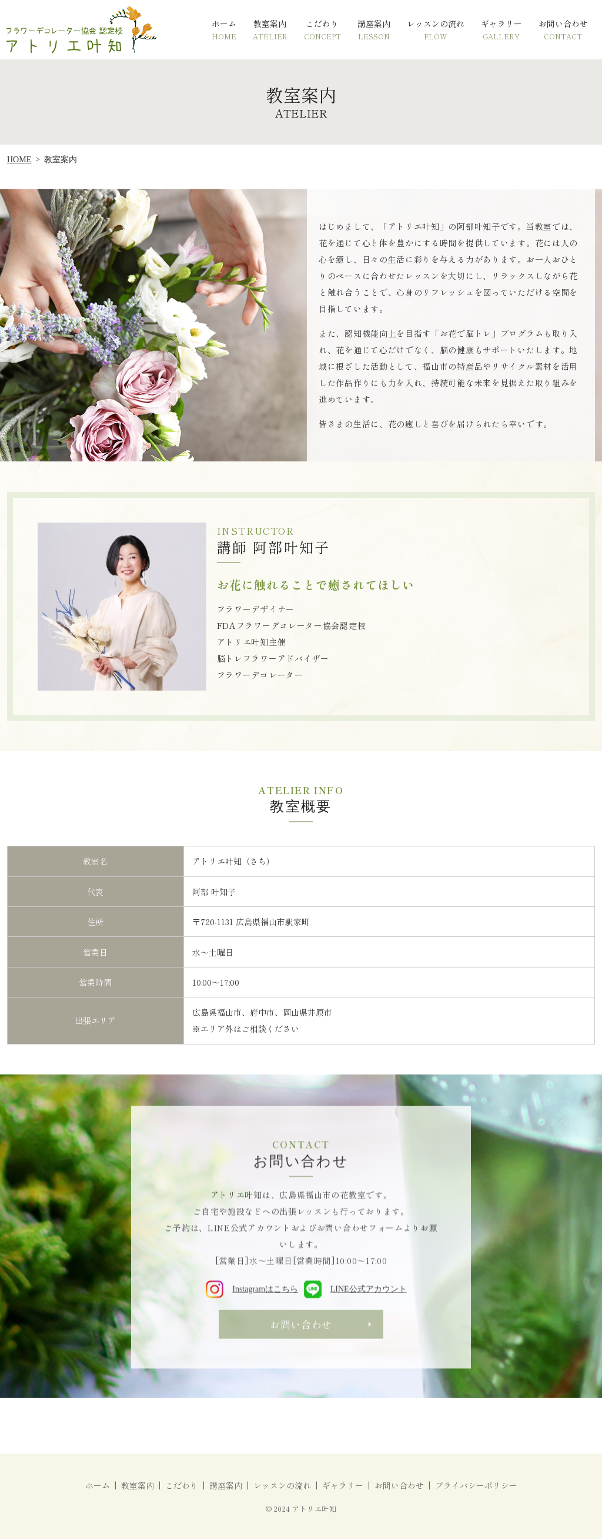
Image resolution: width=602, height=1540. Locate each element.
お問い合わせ (563, 30)
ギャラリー (501, 30)
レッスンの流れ (435, 30)
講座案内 (373, 30)
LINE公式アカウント (354, 1292)
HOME (19, 159)
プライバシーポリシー (476, 1486)
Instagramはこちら (252, 1292)
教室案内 (270, 30)
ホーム (224, 30)
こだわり (322, 30)
